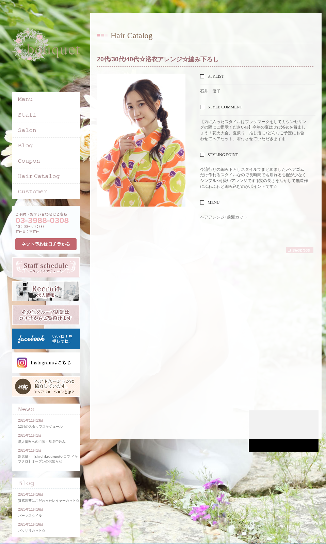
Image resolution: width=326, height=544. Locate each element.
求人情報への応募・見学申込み (42, 441)
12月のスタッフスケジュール (40, 426)
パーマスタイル (30, 515)
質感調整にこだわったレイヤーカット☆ (48, 500)
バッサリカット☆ (31, 530)
